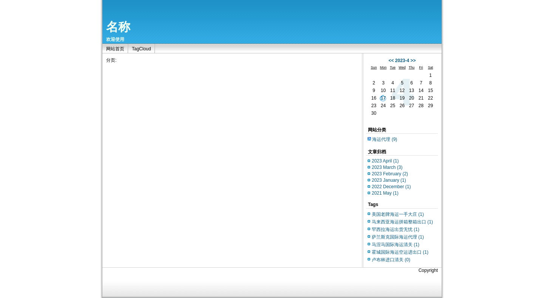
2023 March (387, 167)
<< (391, 60)
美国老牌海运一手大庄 (398, 214)
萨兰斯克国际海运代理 (398, 237)
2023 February (390, 173)
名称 (118, 27)
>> (413, 60)
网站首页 (115, 48)
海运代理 (384, 139)
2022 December (391, 186)
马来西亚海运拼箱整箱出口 (402, 222)
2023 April (385, 161)
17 (383, 98)
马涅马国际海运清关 (395, 244)
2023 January (389, 180)
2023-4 (402, 60)
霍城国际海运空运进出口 (400, 252)
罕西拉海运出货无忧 (395, 229)
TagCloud (141, 48)
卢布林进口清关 (391, 259)
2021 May (385, 193)
